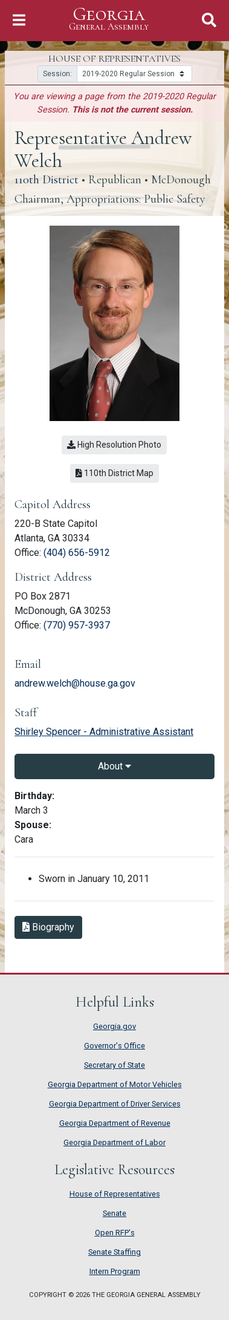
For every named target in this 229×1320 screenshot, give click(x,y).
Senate (114, 1213)
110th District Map (114, 473)
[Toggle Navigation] (19, 20)
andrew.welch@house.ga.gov (75, 683)
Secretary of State (114, 1065)
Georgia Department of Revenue (114, 1123)
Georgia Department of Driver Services (115, 1103)
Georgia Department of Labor (114, 1142)
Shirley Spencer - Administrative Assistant (104, 731)
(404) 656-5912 (77, 552)
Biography (48, 927)
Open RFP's (115, 1232)
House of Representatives (114, 1193)
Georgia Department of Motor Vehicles (115, 1084)
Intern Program (114, 1271)
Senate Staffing (114, 1251)
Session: (57, 74)
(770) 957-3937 (77, 625)
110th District (47, 179)
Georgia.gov (114, 1026)
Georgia (109, 19)
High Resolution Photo (114, 444)
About (114, 766)
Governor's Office (114, 1045)
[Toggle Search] (209, 20)
